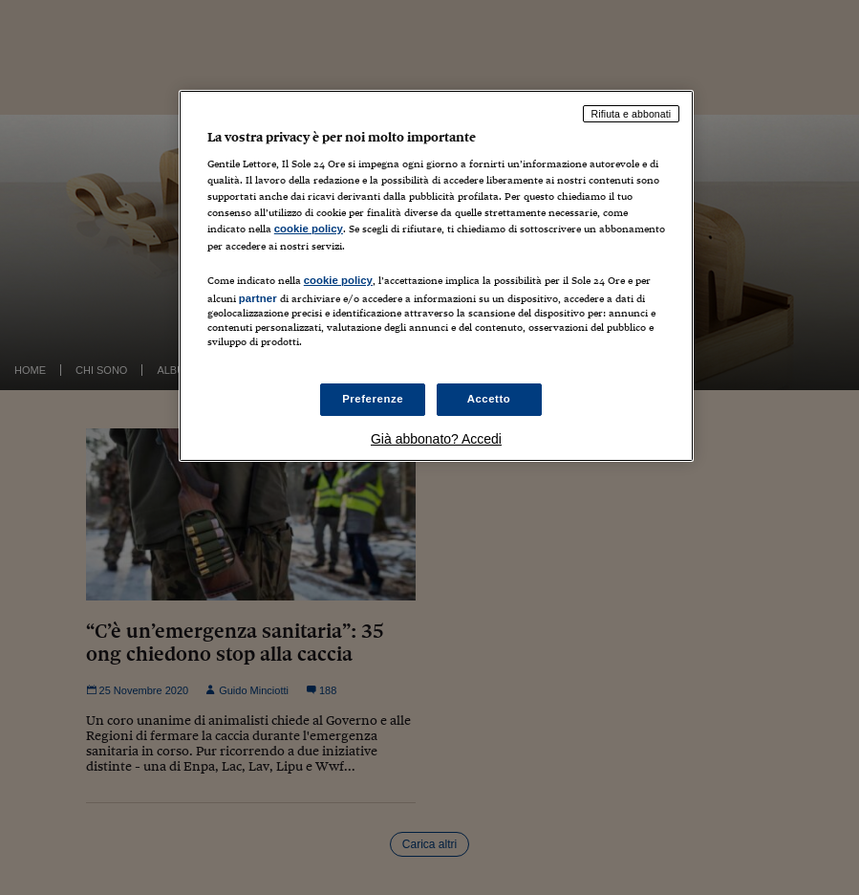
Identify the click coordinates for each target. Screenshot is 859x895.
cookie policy (308, 228)
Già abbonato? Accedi (436, 439)
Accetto (489, 398)
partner (258, 298)
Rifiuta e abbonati (631, 114)
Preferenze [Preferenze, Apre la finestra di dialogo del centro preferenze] (372, 398)
